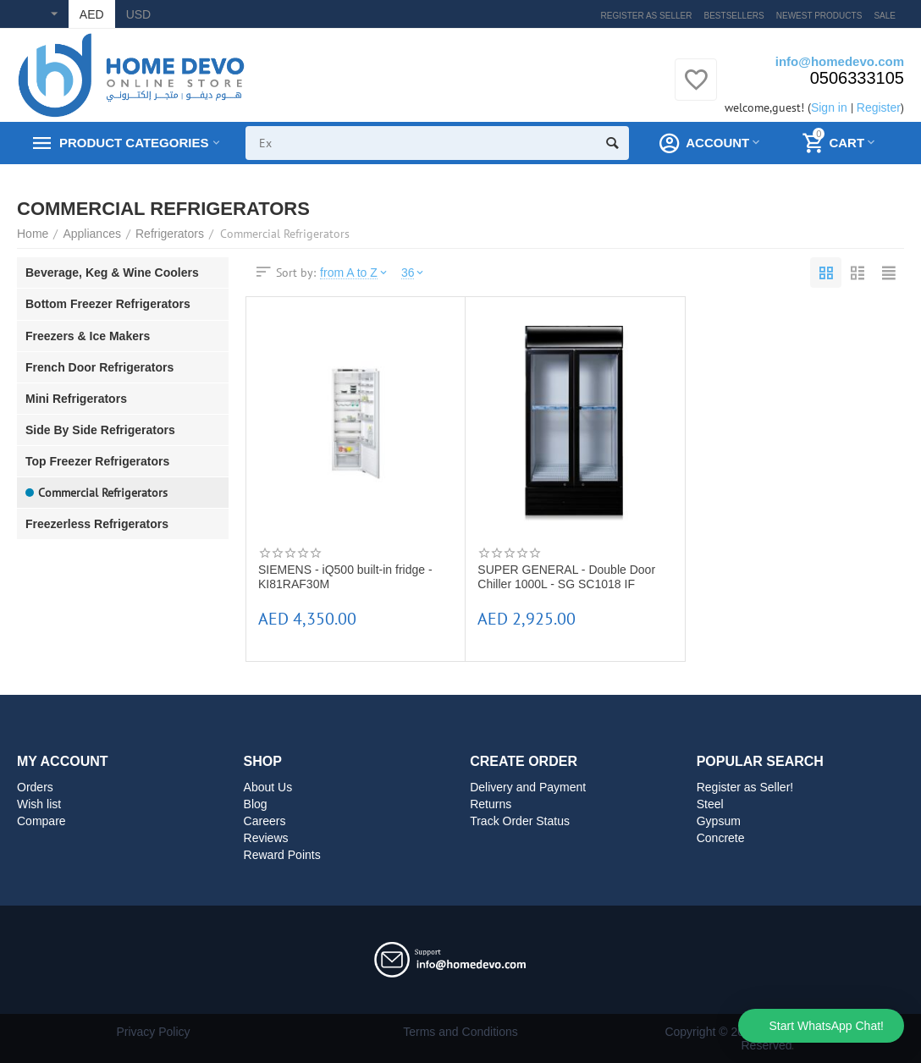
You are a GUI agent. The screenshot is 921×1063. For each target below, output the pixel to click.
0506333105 (857, 78)
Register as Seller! (745, 787)
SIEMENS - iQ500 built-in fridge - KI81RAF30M (345, 576)
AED (92, 14)
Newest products (819, 15)
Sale (885, 15)
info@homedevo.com (839, 61)
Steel (710, 804)
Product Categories (133, 143)
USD (139, 14)
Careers (265, 821)
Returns (490, 804)
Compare (41, 821)
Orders (35, 787)
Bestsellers (734, 15)
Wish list (39, 804)
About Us (268, 787)
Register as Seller (646, 15)
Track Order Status (520, 821)
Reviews (266, 838)
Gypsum (719, 821)
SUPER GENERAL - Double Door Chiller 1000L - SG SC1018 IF (566, 576)
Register (879, 107)
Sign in (829, 107)
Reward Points (282, 855)
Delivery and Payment (528, 787)
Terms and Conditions (460, 1031)
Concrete (721, 838)
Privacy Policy (153, 1031)
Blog (255, 804)
